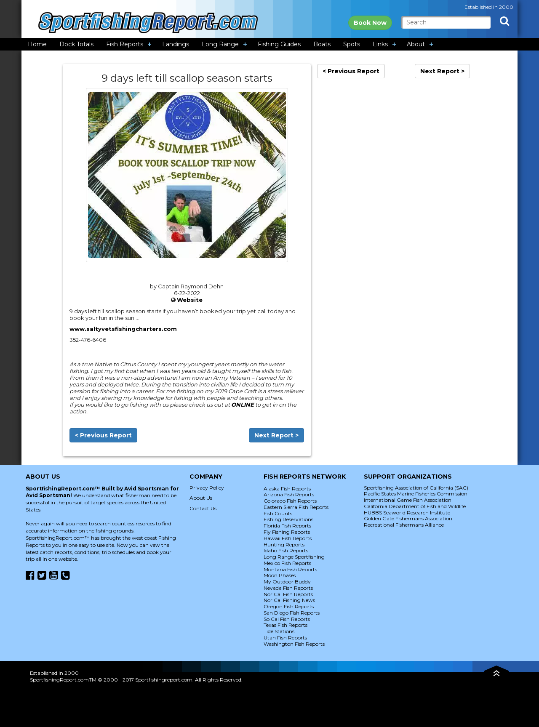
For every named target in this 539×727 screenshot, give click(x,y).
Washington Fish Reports (294, 644)
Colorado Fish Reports (290, 501)
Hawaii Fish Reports (288, 538)
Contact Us (202, 508)
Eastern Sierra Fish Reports (296, 507)
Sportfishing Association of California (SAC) (416, 488)
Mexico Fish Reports (287, 563)
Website (190, 299)
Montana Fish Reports (290, 569)
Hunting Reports (284, 544)
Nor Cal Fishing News (289, 600)
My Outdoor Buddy (287, 581)
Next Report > (276, 435)
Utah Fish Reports (285, 637)
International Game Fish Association (407, 500)
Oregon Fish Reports (289, 606)
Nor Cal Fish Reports (288, 594)
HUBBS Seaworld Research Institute (407, 512)
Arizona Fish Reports (289, 494)
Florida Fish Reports (287, 525)
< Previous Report (103, 435)
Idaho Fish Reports (286, 550)
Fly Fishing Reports (287, 532)
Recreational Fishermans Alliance (404, 525)
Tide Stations (279, 631)
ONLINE (242, 404)
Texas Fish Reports (285, 625)
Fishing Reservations (288, 519)
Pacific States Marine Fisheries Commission (415, 493)
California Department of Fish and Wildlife (415, 506)
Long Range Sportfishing (294, 557)
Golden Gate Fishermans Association (408, 518)
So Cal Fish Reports (287, 619)
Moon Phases (280, 575)
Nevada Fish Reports (288, 588)
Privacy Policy (206, 488)
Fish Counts (278, 513)
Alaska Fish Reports (287, 488)
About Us (200, 498)
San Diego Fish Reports (292, 613)
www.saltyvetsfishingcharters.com (123, 328)
